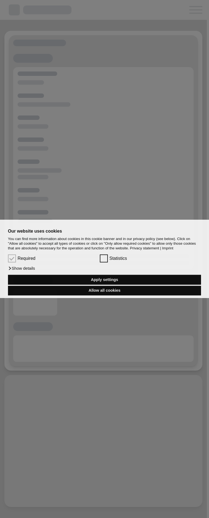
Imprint (167, 248)
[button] (21, 268)
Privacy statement (144, 248)
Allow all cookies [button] (104, 290)
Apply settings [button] (104, 279)
